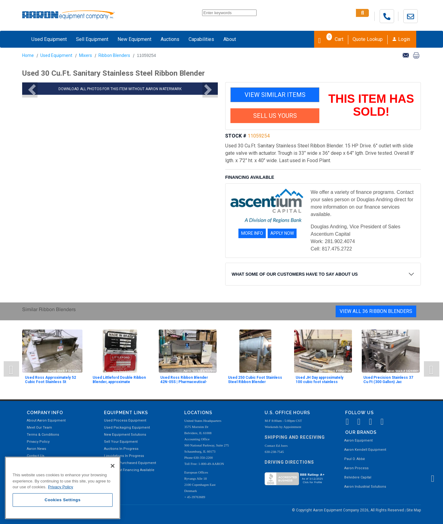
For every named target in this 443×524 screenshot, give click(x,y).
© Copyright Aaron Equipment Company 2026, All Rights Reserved (348, 510)
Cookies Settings (63, 500)
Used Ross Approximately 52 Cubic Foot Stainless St (50, 379)
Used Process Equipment (125, 420)
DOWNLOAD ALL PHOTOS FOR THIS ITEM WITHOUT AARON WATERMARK (120, 89)
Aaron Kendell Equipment (365, 450)
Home (28, 55)
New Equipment (134, 39)
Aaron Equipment (358, 440)
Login (401, 39)
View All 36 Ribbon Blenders (376, 311)
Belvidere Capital (357, 477)
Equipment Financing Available (129, 470)
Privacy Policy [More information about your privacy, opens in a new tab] (60, 487)
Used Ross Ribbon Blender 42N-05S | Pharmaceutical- (184, 379)
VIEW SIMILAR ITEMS (275, 94)
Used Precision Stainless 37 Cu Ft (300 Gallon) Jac (388, 379)
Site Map (413, 510)
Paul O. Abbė (354, 459)
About (229, 39)
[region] (62, 488)
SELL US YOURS (275, 115)
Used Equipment (49, 39)
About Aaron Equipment (46, 420)
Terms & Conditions (43, 435)
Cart (330, 38)
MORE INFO (252, 233)
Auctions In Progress (121, 449)
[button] (30, 90)
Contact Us (35, 456)
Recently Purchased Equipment (130, 463)
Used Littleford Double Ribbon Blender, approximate (119, 379)
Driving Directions (289, 462)
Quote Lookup (368, 39)
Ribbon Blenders (114, 55)
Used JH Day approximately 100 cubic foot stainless (319, 379)
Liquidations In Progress (124, 456)
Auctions (170, 39)
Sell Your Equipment (121, 442)
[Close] (112, 466)
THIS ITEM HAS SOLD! (371, 105)
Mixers (85, 55)
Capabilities (201, 39)
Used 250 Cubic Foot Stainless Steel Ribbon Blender (255, 379)
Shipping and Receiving (295, 437)
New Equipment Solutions (125, 435)
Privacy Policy (38, 442)
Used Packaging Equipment (127, 428)
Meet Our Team (39, 428)
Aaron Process (356, 468)
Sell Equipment (92, 39)
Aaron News (36, 449)
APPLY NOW (282, 233)
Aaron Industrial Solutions (365, 487)
